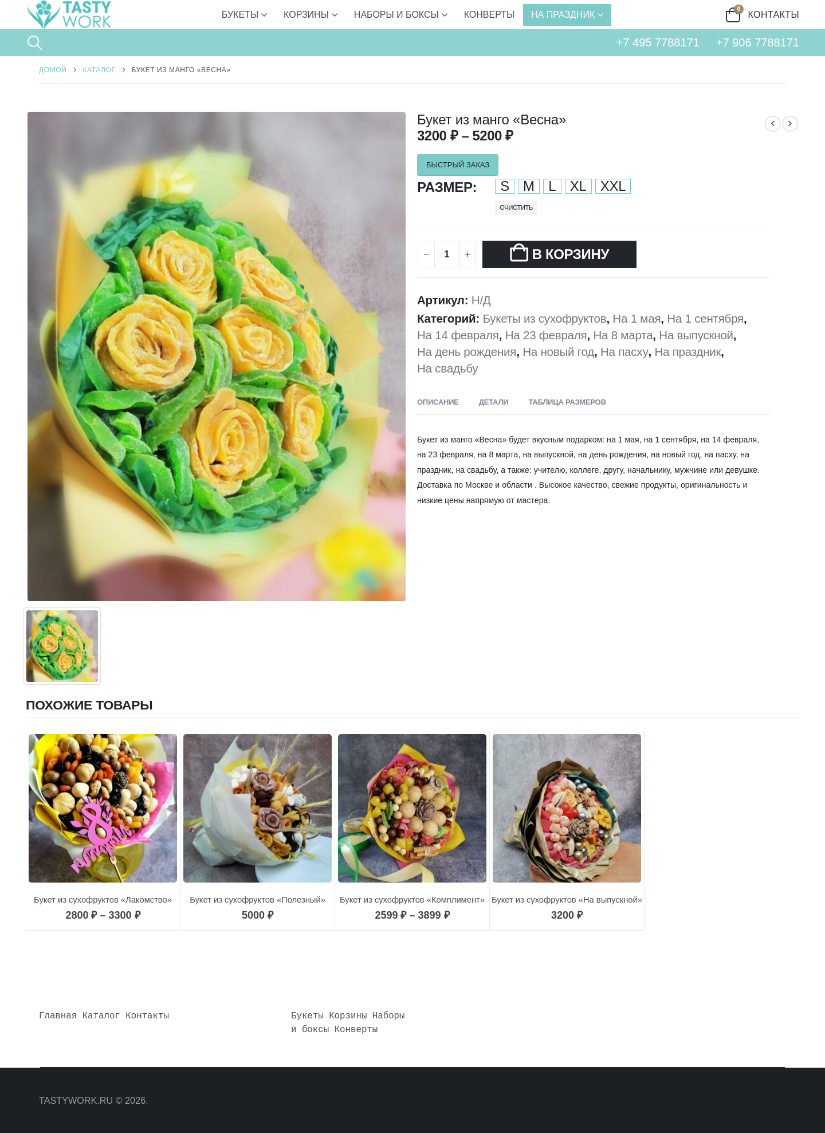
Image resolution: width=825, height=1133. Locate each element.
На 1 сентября (705, 318)
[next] (790, 122)
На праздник (563, 14)
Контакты (774, 14)
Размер (445, 187)
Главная (58, 1016)
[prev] (773, 122)
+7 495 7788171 (658, 42)
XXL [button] (613, 186)
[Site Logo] (69, 14)
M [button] (529, 186)
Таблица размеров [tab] (567, 402)
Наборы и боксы (396, 14)
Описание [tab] (438, 402)
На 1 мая (636, 318)
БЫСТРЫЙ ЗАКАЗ (457, 164)
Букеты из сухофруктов (544, 318)
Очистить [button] (516, 207)
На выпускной (696, 335)
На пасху (624, 351)
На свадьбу (447, 368)
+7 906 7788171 (757, 42)
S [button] (504, 186)
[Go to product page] (103, 808)
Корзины (306, 14)
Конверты (489, 14)
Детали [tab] (494, 402)
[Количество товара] (446, 254)
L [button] (552, 186)
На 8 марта (623, 335)
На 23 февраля (546, 335)
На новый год (558, 351)
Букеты (240, 14)
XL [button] (578, 186)
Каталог (101, 1016)
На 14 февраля (458, 335)
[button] (35, 43)
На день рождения (466, 351)
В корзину (570, 254)
